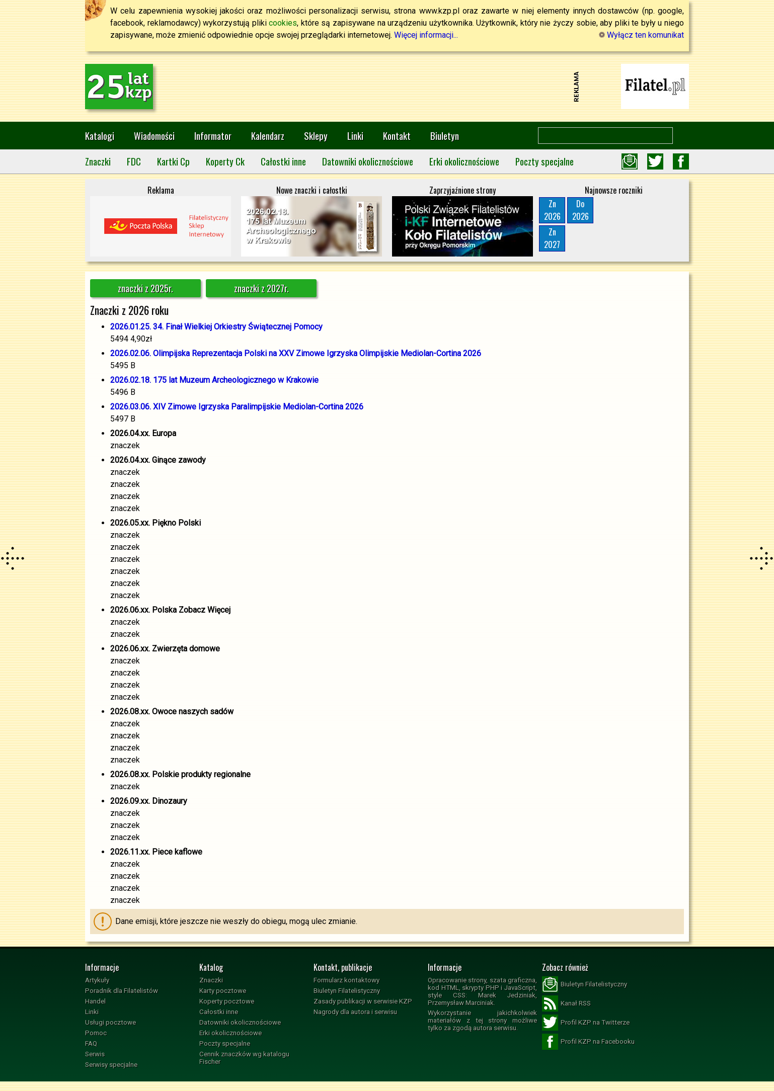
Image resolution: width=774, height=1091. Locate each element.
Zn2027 (552, 238)
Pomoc (96, 1033)
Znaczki (98, 161)
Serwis (95, 1054)
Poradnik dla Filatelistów (121, 990)
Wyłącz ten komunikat (641, 35)
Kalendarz (267, 135)
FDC (134, 161)
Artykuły (97, 980)
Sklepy (316, 135)
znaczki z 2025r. (145, 288)
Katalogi (99, 135)
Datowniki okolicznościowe (367, 161)
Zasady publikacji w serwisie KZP (363, 1001)
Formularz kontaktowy (346, 980)
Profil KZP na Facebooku (588, 1042)
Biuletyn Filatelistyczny (347, 990)
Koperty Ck (225, 161)
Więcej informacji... (426, 35)
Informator (212, 135)
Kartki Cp (173, 161)
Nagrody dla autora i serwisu (355, 1012)
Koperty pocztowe (226, 1001)
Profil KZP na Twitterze (586, 1023)
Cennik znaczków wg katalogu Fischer (244, 1057)
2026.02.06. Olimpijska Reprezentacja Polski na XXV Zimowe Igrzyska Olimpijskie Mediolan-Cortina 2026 (295, 353)
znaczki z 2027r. (261, 288)
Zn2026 (552, 210)
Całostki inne (283, 161)
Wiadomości (154, 135)
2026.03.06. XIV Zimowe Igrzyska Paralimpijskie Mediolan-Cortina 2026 (236, 406)
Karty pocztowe (222, 990)
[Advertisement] (387, 86)
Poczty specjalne (544, 161)
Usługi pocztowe (110, 1022)
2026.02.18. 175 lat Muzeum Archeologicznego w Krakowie (214, 380)
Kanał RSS (566, 1003)
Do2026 (580, 210)
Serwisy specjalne (111, 1064)
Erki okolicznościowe (464, 161)
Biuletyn (444, 135)
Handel (95, 1001)
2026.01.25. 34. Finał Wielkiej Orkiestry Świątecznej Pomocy (216, 326)
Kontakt (397, 135)
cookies (283, 23)
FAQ (91, 1043)
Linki (355, 135)
